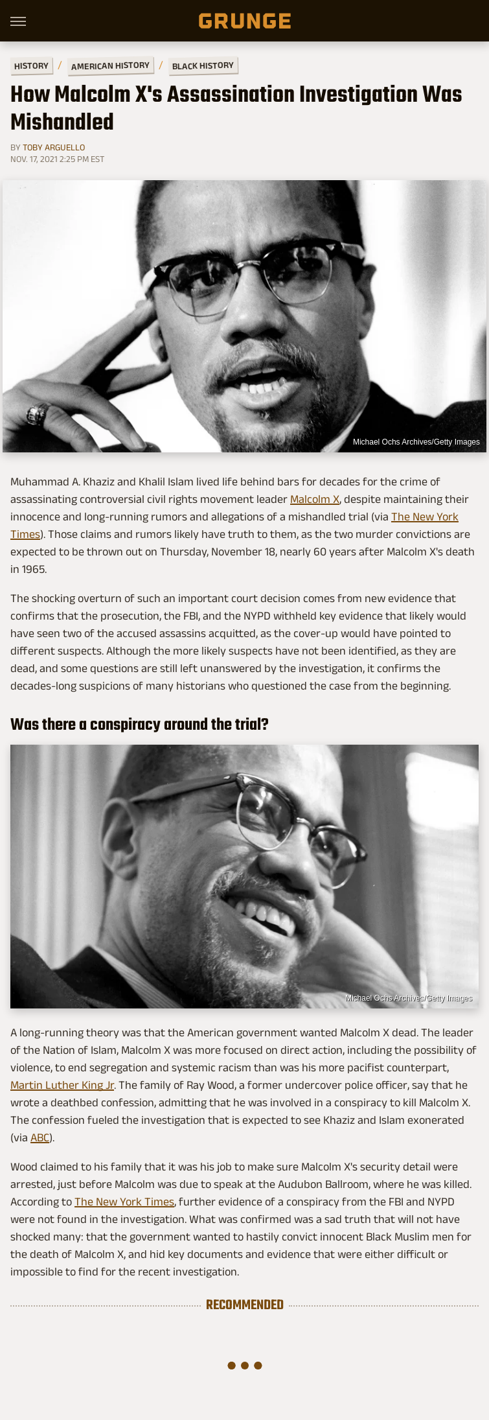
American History (110, 65)
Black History (203, 65)
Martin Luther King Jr (62, 1084)
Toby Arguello (54, 147)
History (31, 65)
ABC (39, 1137)
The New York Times (124, 1201)
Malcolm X (314, 499)
